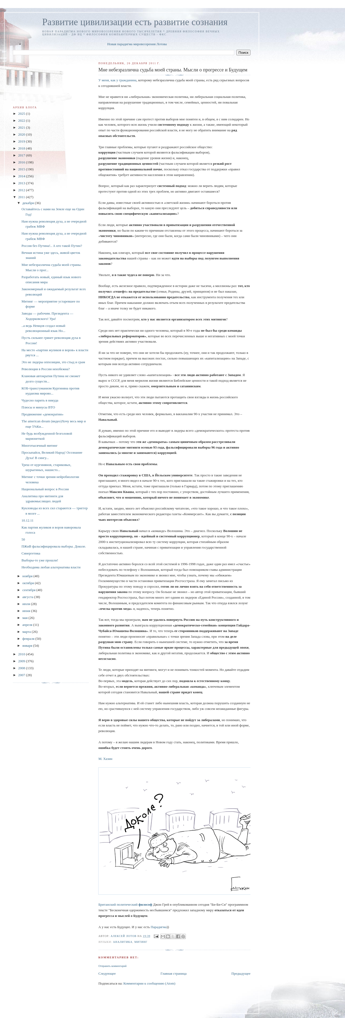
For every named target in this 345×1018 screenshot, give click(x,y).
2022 (22, 120)
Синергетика (30, 553)
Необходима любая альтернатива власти (50, 567)
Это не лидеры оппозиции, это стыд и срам (53, 362)
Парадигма (159, 927)
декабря (28, 203)
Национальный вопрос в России (45, 489)
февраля (28, 639)
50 (23, 539)
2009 (22, 661)
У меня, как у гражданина (117, 80)
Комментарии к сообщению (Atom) (149, 983)
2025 (22, 114)
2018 (22, 148)
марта (27, 632)
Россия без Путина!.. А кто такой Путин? (51, 246)
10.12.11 (27, 520)
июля (26, 604)
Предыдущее (241, 973)
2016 (22, 162)
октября (28, 583)
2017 (22, 155)
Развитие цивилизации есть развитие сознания (135, 22)
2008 (22, 668)
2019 (22, 141)
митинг (140, 941)
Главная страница (173, 973)
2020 (22, 134)
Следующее (107, 973)
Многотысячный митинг (39, 445)
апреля (27, 625)
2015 (22, 169)
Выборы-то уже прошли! (39, 560)
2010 (22, 654)
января (27, 646)
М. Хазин (105, 759)
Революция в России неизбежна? (45, 369)
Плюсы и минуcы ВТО (38, 407)
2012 (22, 190)
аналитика (122, 941)
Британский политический (125, 904)
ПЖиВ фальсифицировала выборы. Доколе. (53, 546)
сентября (29, 590)
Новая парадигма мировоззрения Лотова (137, 44)
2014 (22, 176)
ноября (28, 576)
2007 (22, 675)
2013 (22, 183)
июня (26, 611)
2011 (22, 197)
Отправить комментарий (112, 966)
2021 (22, 127)
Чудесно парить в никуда (39, 400)
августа (28, 597)
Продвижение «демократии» (42, 414)
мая (25, 618)
